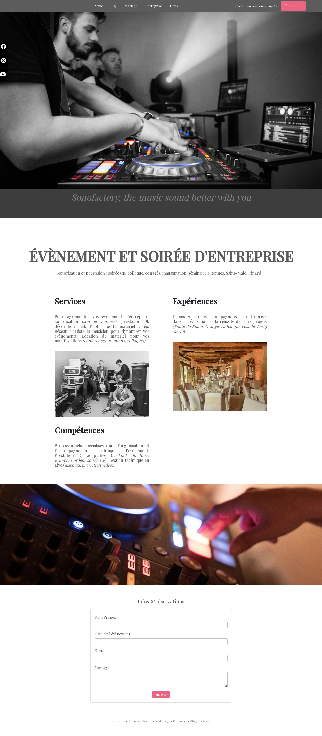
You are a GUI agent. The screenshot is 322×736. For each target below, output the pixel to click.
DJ (114, 6)
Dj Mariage (162, 721)
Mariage (130, 6)
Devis (174, 6)
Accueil (99, 6)
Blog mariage (199, 721)
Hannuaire (180, 721)
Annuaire (119, 721)
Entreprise (153, 6)
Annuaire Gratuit (140, 721)
